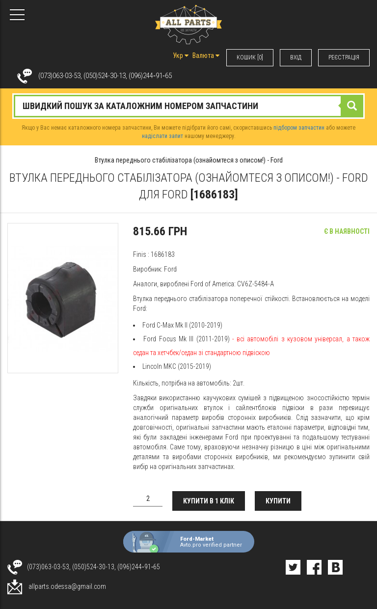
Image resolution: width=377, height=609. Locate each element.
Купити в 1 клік (208, 501)
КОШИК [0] (250, 57)
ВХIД (295, 57)
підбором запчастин (298, 127)
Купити (278, 501)
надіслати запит (162, 136)
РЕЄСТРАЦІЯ (343, 57)
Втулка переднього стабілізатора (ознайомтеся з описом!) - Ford (189, 160)
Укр (180, 55)
